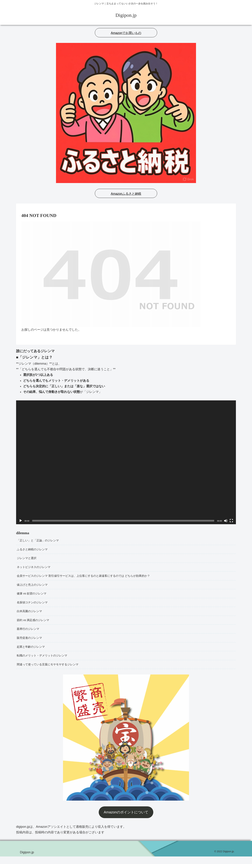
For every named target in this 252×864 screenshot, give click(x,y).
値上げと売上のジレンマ (34, 587)
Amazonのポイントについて (126, 820)
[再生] (20, 520)
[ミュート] (225, 520)
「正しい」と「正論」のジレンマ (40, 540)
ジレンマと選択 (28, 559)
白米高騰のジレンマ (31, 615)
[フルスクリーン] (231, 520)
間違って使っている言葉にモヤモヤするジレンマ (51, 671)
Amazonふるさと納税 (126, 193)
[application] (126, 462)
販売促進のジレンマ (31, 643)
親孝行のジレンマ (29, 634)
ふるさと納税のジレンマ (34, 550)
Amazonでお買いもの (126, 33)
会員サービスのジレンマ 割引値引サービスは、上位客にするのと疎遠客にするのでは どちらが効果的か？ (92, 578)
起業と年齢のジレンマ (32, 653)
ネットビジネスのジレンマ (36, 568)
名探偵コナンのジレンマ (34, 606)
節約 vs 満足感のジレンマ (35, 625)
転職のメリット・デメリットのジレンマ (45, 662)
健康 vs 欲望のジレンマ (33, 596)
